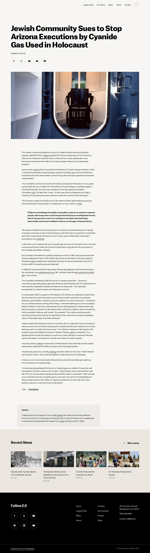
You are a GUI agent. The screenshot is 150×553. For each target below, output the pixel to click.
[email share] (37, 61)
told (33, 192)
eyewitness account (46, 272)
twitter (24, 515)
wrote (79, 203)
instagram (14, 525)
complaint (40, 238)
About (118, 5)
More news (133, 442)
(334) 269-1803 (126, 513)
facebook (14, 515)
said (32, 261)
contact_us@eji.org (127, 518)
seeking (52, 351)
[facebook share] (14, 61)
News (110, 5)
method (40, 343)
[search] (136, 4)
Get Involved (103, 510)
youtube (33, 525)
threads (24, 525)
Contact (101, 506)
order (62, 421)
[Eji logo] (19, 5)
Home (78, 506)
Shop (100, 520)
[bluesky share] (29, 61)
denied (60, 415)
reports (36, 169)
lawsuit (47, 155)
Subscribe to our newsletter (22, 548)
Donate (127, 5)
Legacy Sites (88, 5)
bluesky (33, 515)
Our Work (101, 5)
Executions (33, 389)
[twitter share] (21, 61)
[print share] (45, 61)
